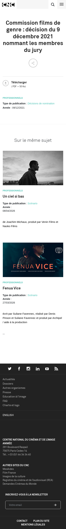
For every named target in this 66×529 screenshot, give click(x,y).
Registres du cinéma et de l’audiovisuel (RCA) (28, 480)
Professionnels (13, 97)
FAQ (5, 401)
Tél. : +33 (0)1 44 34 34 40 (17, 454)
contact (22, 520)
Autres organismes (14, 388)
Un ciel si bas (13, 196)
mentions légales (33, 524)
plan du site (41, 520)
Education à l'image (14, 396)
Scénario (32, 203)
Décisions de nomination (41, 103)
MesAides (8, 468)
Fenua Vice (12, 288)
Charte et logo (11, 405)
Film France (9, 472)
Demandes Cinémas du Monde (20, 483)
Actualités (9, 379)
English (8, 415)
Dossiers (8, 383)
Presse (7, 392)
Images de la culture (14, 476)
